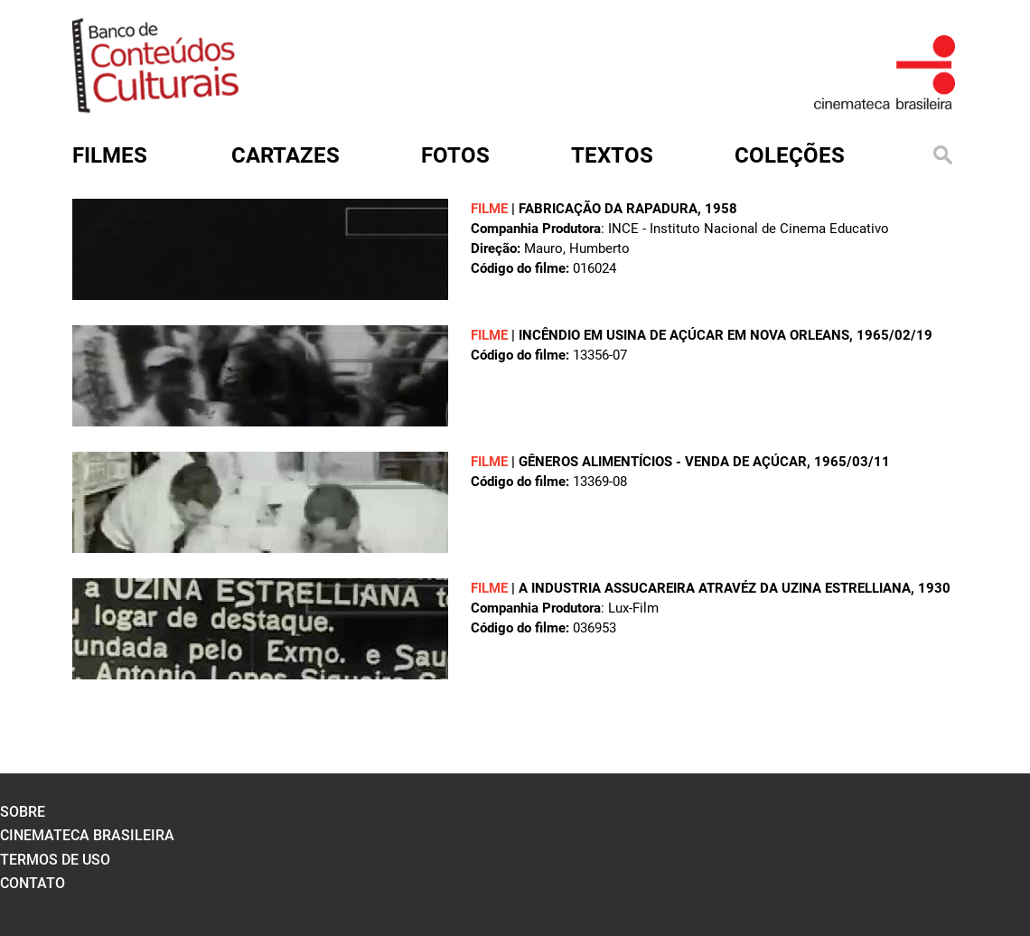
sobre (22, 811)
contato (32, 883)
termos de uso (55, 859)
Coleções (790, 155)
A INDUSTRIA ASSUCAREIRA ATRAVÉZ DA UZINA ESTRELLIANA (715, 588)
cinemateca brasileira (87, 835)
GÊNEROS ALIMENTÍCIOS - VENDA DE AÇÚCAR (663, 462)
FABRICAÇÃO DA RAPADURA (608, 209)
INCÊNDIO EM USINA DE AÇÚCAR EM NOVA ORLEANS (684, 335)
